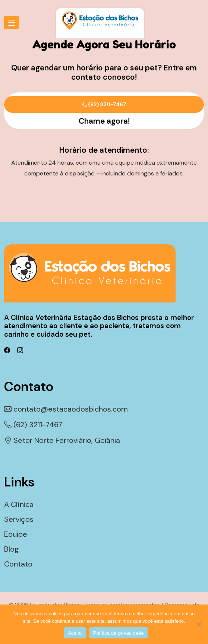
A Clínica (19, 504)
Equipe (15, 534)
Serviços (19, 519)
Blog (11, 549)
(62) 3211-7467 (104, 104)
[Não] (198, 624)
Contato (18, 564)
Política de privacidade (118, 633)
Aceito (75, 633)
